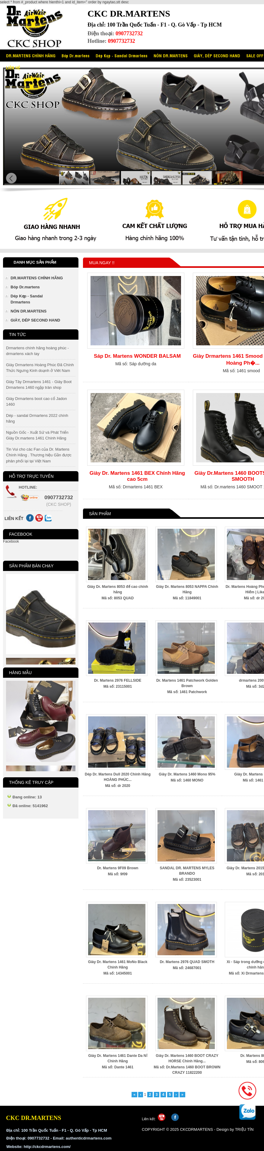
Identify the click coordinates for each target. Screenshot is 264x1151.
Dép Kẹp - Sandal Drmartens (122, 55)
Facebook (11, 541)
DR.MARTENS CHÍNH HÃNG (31, 55)
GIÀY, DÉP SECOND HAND (217, 55)
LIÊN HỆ (13, 67)
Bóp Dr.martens (76, 55)
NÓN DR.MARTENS (171, 55)
